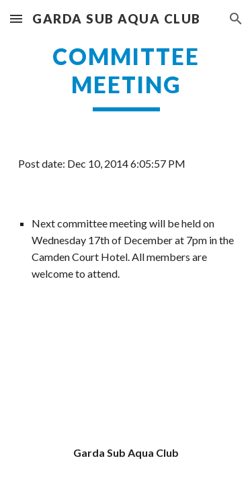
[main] (126, 77)
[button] (16, 18)
